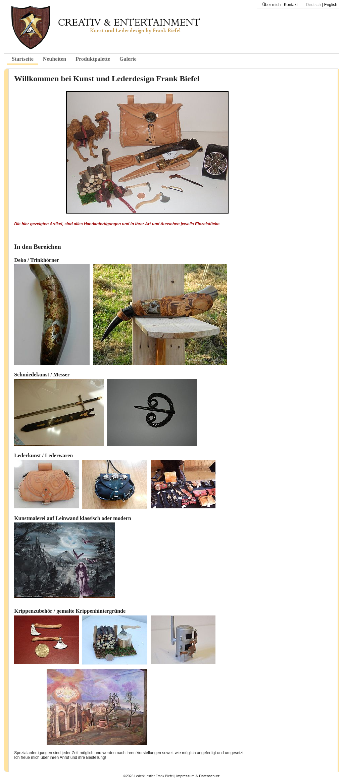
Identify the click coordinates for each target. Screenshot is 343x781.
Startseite (23, 59)
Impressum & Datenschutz (197, 776)
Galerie (128, 59)
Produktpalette (93, 59)
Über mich (271, 4)
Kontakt (291, 4)
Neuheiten (54, 59)
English (330, 4)
